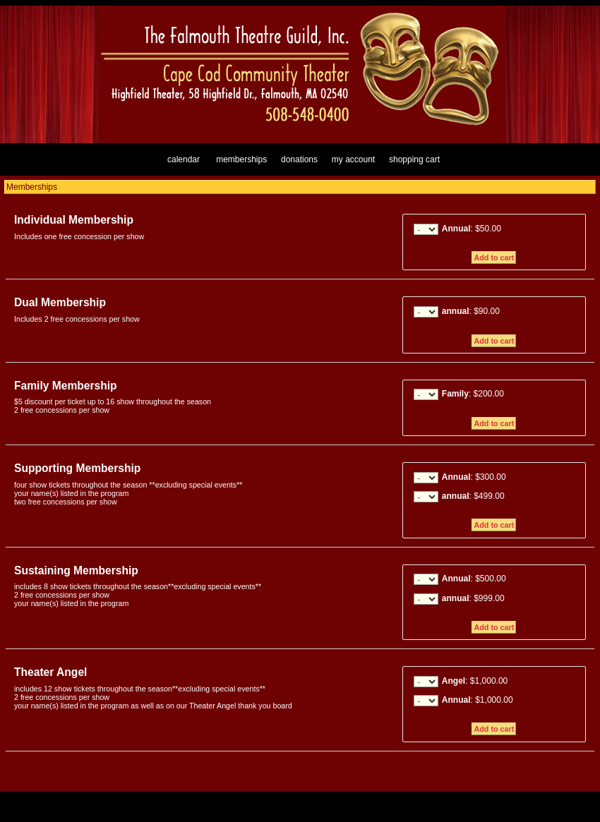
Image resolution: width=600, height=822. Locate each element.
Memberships (241, 159)
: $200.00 (473, 394)
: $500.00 (474, 579)
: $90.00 (471, 311)
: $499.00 (473, 496)
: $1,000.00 (475, 681)
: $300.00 (474, 477)
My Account (352, 159)
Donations (299, 159)
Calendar (183, 159)
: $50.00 (471, 229)
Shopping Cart (414, 159)
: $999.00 (473, 598)
